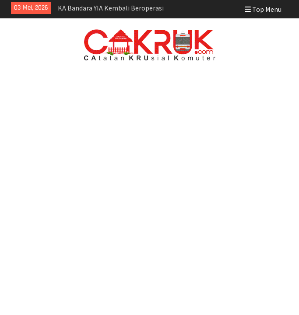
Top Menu (263, 9)
